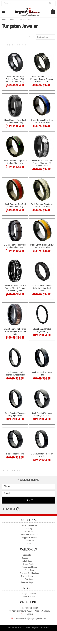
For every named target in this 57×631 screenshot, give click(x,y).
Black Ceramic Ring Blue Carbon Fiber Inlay (42, 121)
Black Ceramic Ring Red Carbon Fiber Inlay (15, 205)
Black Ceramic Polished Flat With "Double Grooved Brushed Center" (41, 79)
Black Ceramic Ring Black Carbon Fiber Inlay (15, 121)
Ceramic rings (26, 558)
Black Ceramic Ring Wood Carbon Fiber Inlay (15, 246)
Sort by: (30, 37)
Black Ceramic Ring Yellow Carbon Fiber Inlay (42, 246)
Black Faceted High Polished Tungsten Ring (15, 373)
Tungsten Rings (27, 582)
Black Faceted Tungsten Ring (41, 373)
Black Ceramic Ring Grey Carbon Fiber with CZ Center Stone (42, 163)
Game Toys (29, 570)
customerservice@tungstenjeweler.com (30, 618)
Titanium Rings (27, 576)
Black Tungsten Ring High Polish (42, 455)
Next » (25, 45)
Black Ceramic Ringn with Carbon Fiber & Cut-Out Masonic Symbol (15, 288)
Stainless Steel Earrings (29, 573)
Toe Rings (29, 579)
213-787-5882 (30, 614)
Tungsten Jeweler (29, 593)
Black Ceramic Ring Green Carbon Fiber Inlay (15, 162)
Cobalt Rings (27, 561)
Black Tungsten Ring (15, 454)
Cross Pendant (29, 564)
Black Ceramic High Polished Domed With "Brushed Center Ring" (15, 79)
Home (4, 19)
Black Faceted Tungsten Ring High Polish (15, 414)
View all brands (29, 596)
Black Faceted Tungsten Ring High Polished (41, 414)
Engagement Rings (29, 567)
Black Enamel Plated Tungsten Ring (42, 330)
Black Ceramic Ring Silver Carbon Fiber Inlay (42, 205)
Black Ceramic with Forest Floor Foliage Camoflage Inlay (15, 331)
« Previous (4, 45)
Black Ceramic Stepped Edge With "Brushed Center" (42, 288)
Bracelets (27, 555)
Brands (12, 19)
